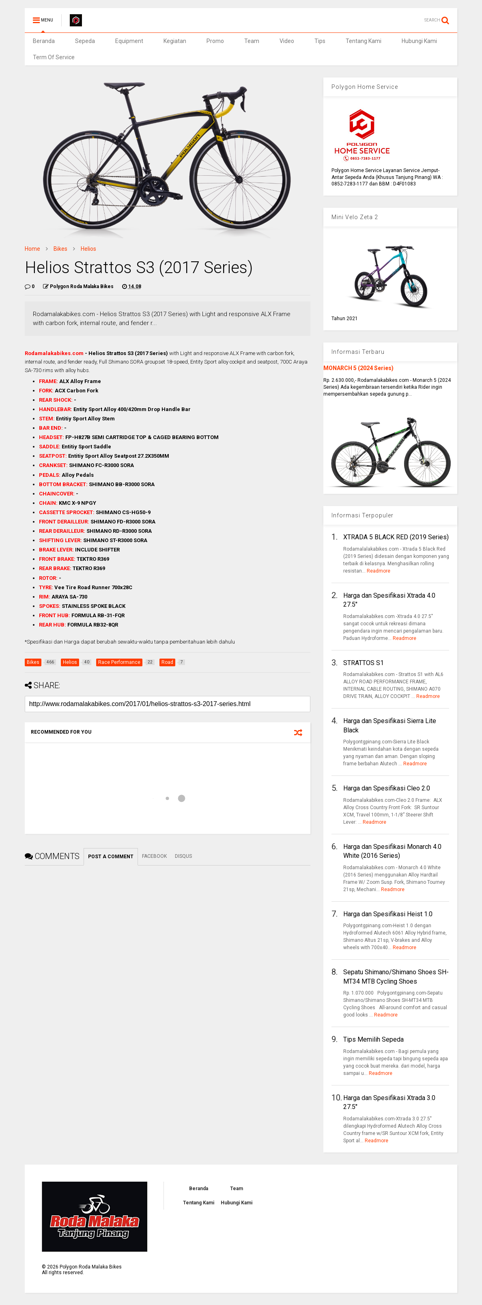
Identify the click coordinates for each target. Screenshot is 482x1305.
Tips (319, 41)
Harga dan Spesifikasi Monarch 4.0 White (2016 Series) (392, 851)
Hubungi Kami (419, 41)
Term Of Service (54, 57)
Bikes (60, 248)
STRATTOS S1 (363, 663)
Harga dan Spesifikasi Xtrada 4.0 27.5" (389, 600)
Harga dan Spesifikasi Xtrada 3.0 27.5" (389, 1102)
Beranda (44, 41)
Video (287, 41)
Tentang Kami (363, 41)
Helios (88, 248)
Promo (215, 41)
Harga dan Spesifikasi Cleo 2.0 (386, 788)
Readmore (378, 571)
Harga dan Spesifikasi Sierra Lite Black (389, 725)
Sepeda (85, 41)
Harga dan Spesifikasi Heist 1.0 (388, 914)
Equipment (129, 41)
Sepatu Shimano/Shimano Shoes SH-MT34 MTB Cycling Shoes (396, 976)
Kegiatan (175, 41)
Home (32, 248)
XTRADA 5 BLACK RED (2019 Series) (396, 537)
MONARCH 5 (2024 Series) (358, 368)
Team (251, 41)
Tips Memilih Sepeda (373, 1039)
